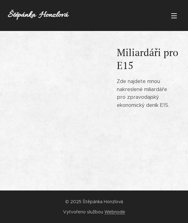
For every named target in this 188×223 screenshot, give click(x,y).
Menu (174, 15)
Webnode (114, 212)
